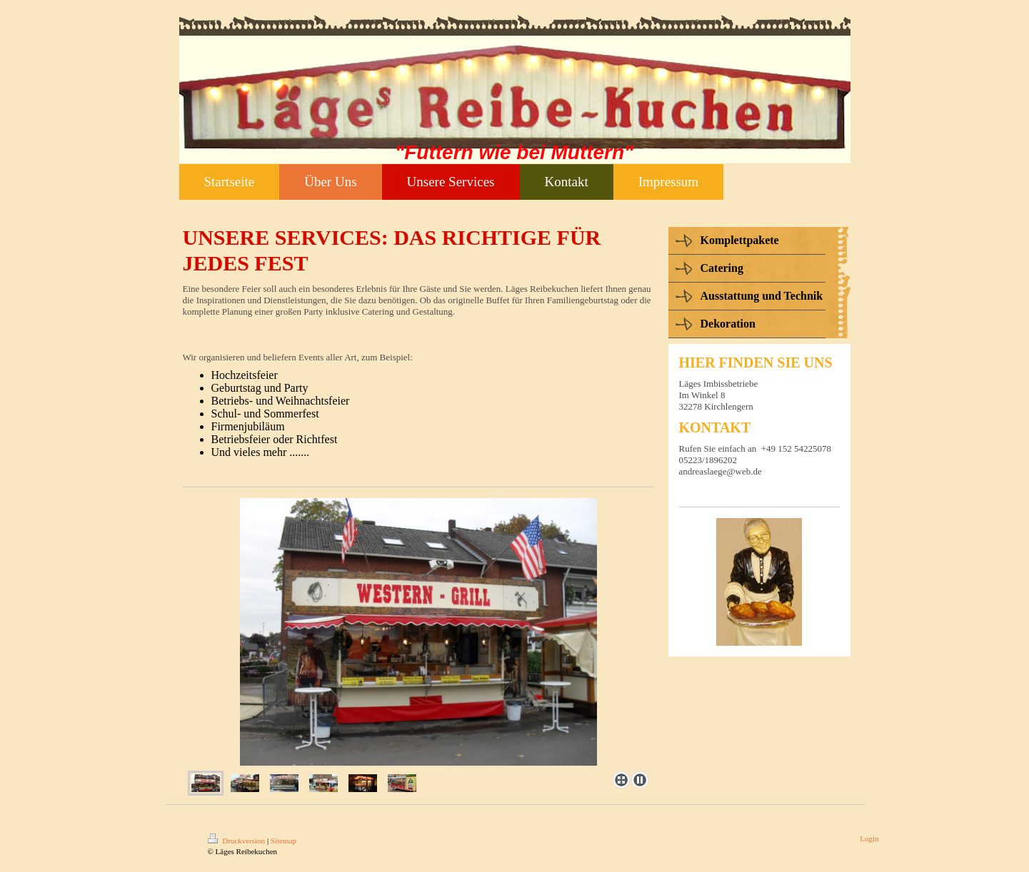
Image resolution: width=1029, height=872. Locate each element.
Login (869, 838)
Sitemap (283, 840)
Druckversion (237, 840)
